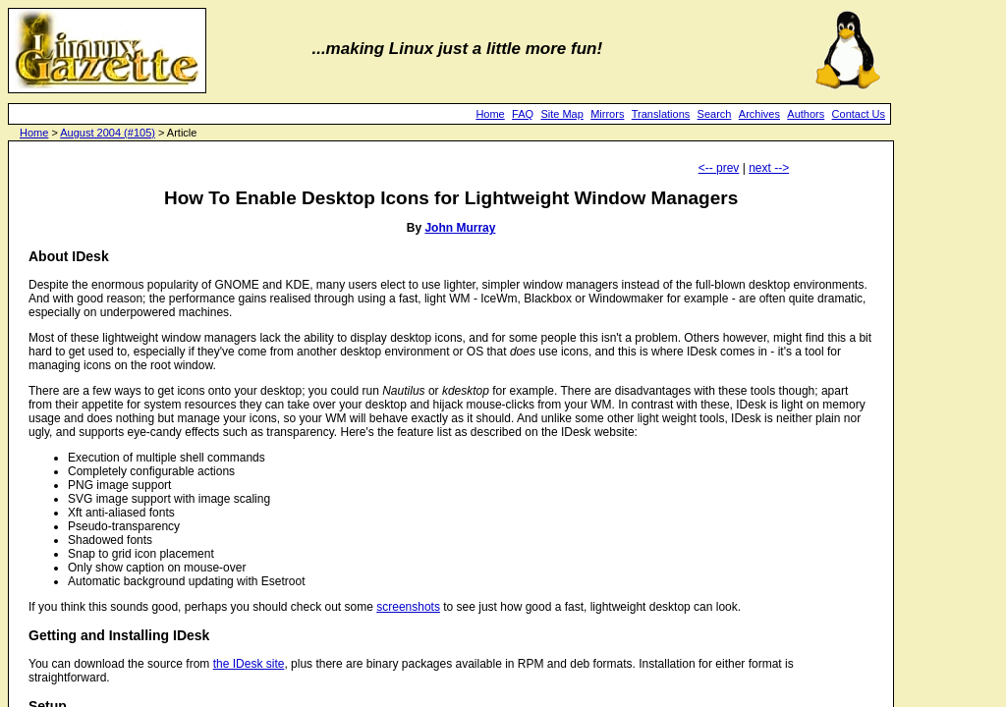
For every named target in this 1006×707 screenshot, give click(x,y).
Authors (805, 114)
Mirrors (607, 114)
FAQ (522, 114)
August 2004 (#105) (107, 132)
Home (489, 114)
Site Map (561, 114)
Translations (661, 114)
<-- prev (719, 168)
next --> (769, 168)
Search (715, 114)
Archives (759, 114)
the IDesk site (249, 664)
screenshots (408, 607)
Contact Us (858, 114)
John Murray (459, 228)
